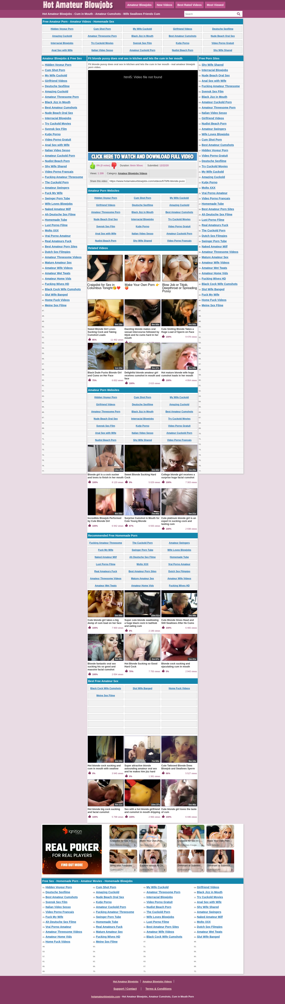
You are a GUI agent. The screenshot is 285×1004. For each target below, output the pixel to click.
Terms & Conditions (158, 988)
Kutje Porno (182, 43)
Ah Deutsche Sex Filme (60, 214)
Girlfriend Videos (182, 29)
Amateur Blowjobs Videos (132, 173)
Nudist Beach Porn (182, 50)
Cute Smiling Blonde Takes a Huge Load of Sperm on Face (177, 330)
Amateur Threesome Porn (102, 36)
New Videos (164, 5)
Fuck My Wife (54, 193)
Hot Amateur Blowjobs (125, 981)
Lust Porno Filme (56, 225)
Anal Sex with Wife (62, 50)
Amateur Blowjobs (139, 5)
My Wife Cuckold (142, 29)
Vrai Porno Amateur (58, 235)
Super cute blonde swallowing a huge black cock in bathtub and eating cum (141, 623)
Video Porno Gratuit (223, 43)
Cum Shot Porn (102, 29)
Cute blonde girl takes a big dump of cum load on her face (105, 621)
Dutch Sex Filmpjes (57, 251)
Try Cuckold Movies (102, 43)
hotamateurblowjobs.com (105, 996)
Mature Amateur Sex (58, 262)
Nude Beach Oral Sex (223, 36)
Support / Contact (125, 988)
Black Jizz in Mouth (142, 36)
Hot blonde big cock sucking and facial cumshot (104, 811)
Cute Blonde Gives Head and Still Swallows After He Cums (177, 621)
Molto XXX (52, 230)
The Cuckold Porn (57, 182)
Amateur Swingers (57, 187)
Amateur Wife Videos (59, 267)
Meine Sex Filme (55, 305)
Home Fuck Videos (57, 300)
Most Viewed (215, 5)
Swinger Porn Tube (57, 198)
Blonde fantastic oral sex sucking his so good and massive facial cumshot (102, 666)
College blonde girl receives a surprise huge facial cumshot (178, 476)
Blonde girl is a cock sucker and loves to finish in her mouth (106, 476)
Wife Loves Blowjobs (59, 203)
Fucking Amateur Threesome (64, 177)
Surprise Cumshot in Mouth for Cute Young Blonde (142, 519)
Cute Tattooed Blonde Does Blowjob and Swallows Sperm (178, 767)
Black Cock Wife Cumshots (63, 289)
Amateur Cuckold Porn (142, 50)
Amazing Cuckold (62, 36)
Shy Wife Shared (222, 50)
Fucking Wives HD (57, 283)
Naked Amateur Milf (58, 209)
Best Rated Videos (189, 5)
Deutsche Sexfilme (222, 29)
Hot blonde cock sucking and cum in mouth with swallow (104, 767)
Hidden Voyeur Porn (62, 29)
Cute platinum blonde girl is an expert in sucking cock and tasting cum (178, 521)
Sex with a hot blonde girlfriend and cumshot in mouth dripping (142, 811)
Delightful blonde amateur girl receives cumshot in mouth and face (142, 375)
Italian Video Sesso (102, 50)
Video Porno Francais (59, 171)
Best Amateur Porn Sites (61, 246)
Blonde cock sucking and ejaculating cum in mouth (175, 665)
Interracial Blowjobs (62, 43)
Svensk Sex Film (142, 43)
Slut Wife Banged (56, 294)
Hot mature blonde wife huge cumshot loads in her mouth (177, 374)
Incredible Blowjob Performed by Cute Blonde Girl (104, 519)
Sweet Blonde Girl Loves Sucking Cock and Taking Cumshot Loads (102, 332)
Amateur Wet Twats (57, 273)
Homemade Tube (56, 219)
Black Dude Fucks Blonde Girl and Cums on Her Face (105, 374)
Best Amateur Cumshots (183, 36)
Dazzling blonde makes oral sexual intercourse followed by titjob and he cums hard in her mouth (141, 333)
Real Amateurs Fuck (58, 241)
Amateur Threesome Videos (63, 257)
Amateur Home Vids (58, 278)
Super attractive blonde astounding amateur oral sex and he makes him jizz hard (140, 768)
